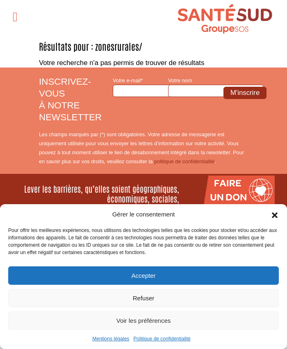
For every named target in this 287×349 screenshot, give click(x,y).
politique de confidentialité (184, 161)
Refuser (144, 298)
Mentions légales (110, 339)
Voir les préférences (143, 320)
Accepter (143, 275)
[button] (275, 214)
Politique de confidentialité (161, 339)
